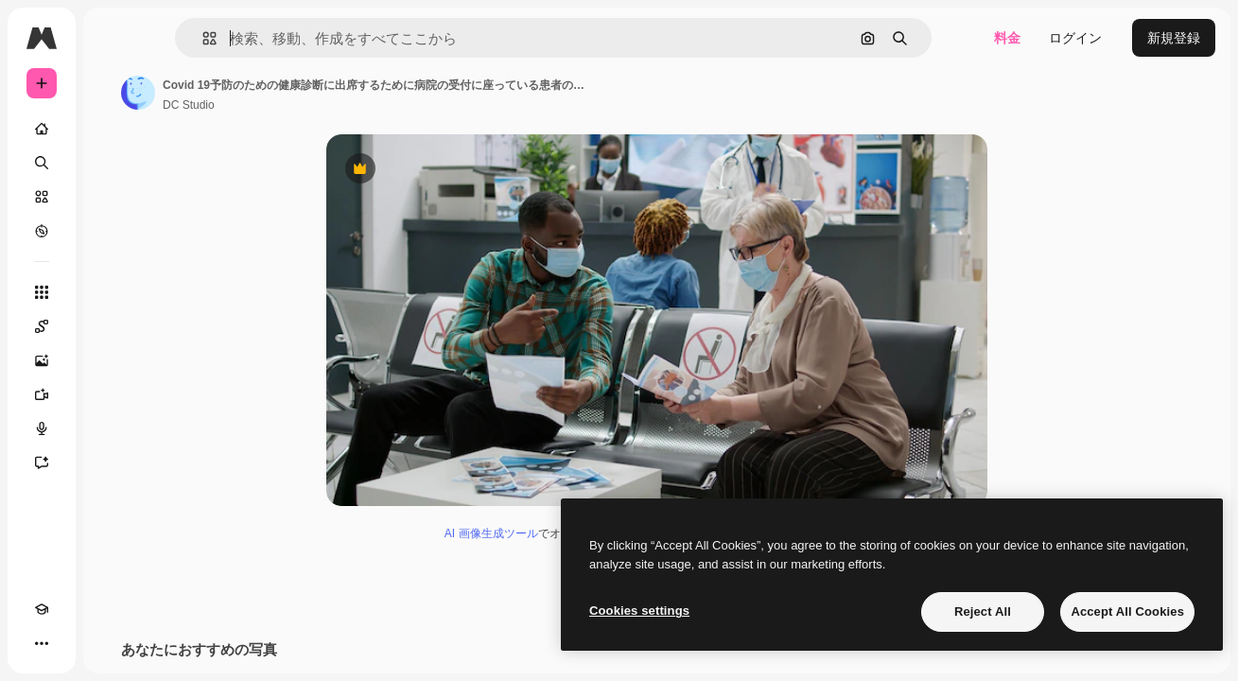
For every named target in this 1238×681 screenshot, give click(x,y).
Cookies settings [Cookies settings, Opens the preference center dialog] (639, 610)
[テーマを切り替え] (76, 643)
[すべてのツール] (113, 292)
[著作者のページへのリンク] (282, 93)
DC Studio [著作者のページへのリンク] (332, 105)
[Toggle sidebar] (185, 38)
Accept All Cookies (1127, 611)
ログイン (1075, 37)
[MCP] (110, 643)
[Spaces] (113, 326)
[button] (292, 38)
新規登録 (1173, 37)
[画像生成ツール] (113, 360)
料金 (1007, 37)
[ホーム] (113, 129)
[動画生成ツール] (113, 394)
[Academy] (41, 643)
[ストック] (113, 197)
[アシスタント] (113, 462)
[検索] (113, 163)
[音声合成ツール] (113, 428)
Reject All (982, 611)
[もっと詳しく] (113, 231)
